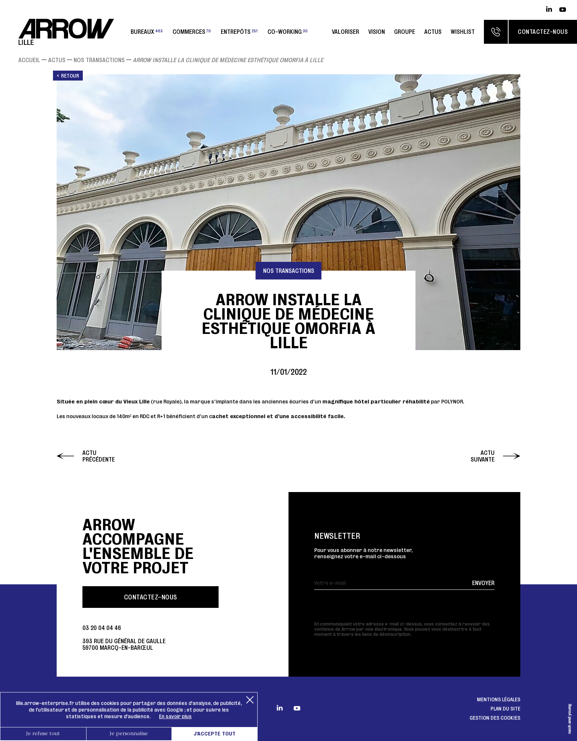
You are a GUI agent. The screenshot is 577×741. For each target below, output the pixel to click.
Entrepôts (239, 31)
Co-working (288, 31)
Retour (70, 76)
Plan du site (505, 709)
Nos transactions (99, 60)
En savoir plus (175, 716)
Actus (433, 31)
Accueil (29, 60)
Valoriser (345, 31)
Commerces (192, 31)
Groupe (404, 31)
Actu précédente (98, 456)
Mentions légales (498, 699)
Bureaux (147, 31)
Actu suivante (483, 456)
